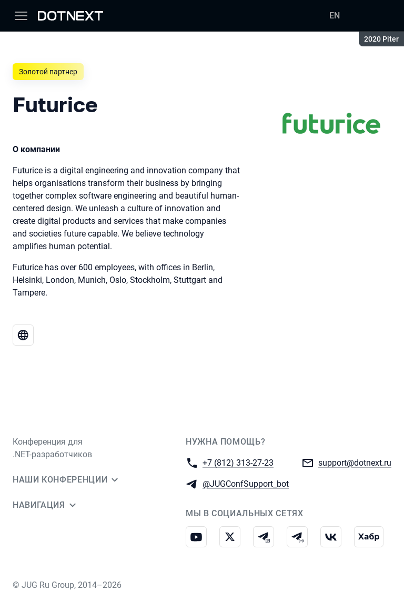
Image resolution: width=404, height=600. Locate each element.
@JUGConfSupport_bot (246, 483)
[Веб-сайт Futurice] (23, 335)
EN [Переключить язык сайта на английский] (334, 16)
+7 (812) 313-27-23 (238, 462)
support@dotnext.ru (354, 462)
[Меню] (21, 15)
